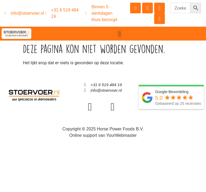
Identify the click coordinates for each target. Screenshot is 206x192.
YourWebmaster (121, 135)
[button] (119, 33)
